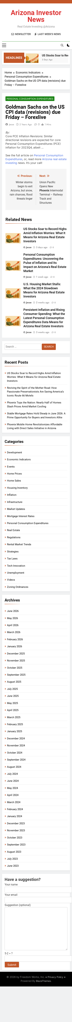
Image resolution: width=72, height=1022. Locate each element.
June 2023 (13, 865)
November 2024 (16, 745)
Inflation (11, 494)
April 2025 (12, 710)
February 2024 (15, 809)
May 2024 (12, 788)
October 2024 (14, 752)
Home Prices (14, 473)
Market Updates (16, 509)
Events (11, 466)
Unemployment (15, 572)
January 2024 (14, 816)
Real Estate (13, 530)
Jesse (11, 124)
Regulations (13, 537)
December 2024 (16, 738)
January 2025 (14, 731)
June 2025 (13, 696)
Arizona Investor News (36, 16)
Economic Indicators (19, 459)
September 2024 (16, 759)
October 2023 (14, 837)
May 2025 (12, 703)
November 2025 (16, 660)
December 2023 (16, 823)
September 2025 (16, 674)
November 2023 (16, 830)
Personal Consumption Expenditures (30, 98)
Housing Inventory (17, 487)
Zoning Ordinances (17, 586)
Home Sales (14, 480)
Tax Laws (12, 558)
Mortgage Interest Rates (20, 516)
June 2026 (13, 611)
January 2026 (14, 646)
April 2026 (12, 625)
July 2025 (12, 689)
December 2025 (16, 653)
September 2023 (16, 844)
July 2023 (12, 858)
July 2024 (12, 773)
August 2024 (14, 766)
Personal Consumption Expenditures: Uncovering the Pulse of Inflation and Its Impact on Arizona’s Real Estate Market (44, 263)
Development (14, 452)
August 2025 (14, 681)
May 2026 (12, 618)
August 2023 (14, 851)
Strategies (13, 551)
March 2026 (13, 632)
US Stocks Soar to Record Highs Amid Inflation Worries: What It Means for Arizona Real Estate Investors (34, 377)
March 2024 (13, 802)
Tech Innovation (16, 565)
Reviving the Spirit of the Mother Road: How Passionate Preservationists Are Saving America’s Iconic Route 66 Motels (35, 391)
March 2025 (13, 717)
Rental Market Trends (19, 544)
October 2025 (14, 667)
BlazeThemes (43, 980)
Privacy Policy (55, 977)
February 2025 (15, 724)
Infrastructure (14, 502)
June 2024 (13, 780)
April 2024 (12, 795)
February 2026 (15, 639)
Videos (11, 579)
